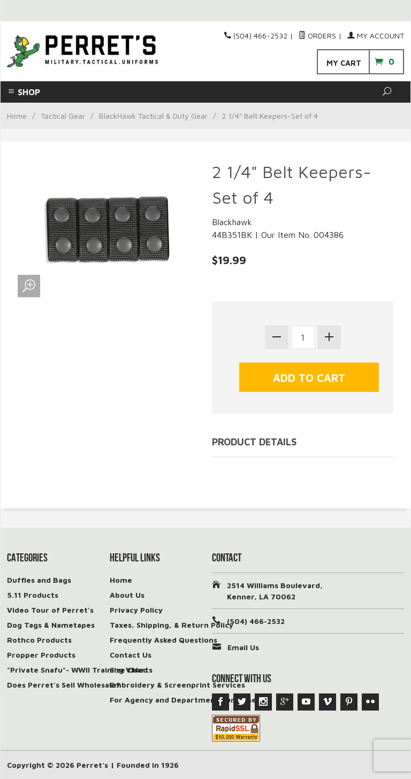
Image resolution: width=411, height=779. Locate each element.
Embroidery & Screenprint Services (177, 684)
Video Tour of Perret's (50, 609)
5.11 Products (32, 594)
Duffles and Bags (39, 579)
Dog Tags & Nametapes (51, 624)
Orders (317, 35)
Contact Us (130, 654)
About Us (127, 594)
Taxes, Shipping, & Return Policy (171, 624)
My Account (375, 35)
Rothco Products (39, 639)
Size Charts (131, 669)
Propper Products (41, 654)
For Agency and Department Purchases (185, 699)
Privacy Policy (136, 609)
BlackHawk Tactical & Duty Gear (153, 115)
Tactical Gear (63, 115)
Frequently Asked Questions (163, 639)
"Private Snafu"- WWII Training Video (77, 669)
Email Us (243, 647)
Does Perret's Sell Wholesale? (63, 684)
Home (17, 115)
